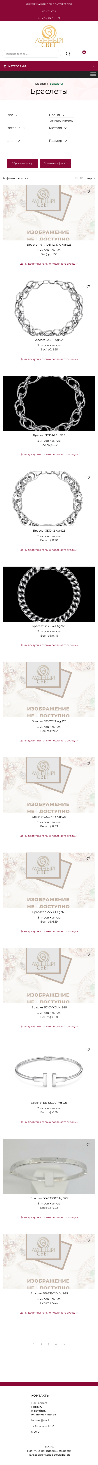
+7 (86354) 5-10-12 (42, 1426)
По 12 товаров (85, 178)
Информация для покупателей (49, 4)
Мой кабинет (51, 18)
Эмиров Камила (49, 250)
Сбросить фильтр (22, 163)
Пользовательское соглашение (49, 1454)
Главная (40, 83)
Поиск (66, 54)
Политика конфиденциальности (49, 1450)
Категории (17, 66)
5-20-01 (35, 1431)
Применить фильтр (55, 163)
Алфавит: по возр (15, 178)
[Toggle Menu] (93, 74)
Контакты (49, 11)
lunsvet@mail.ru (41, 1420)
